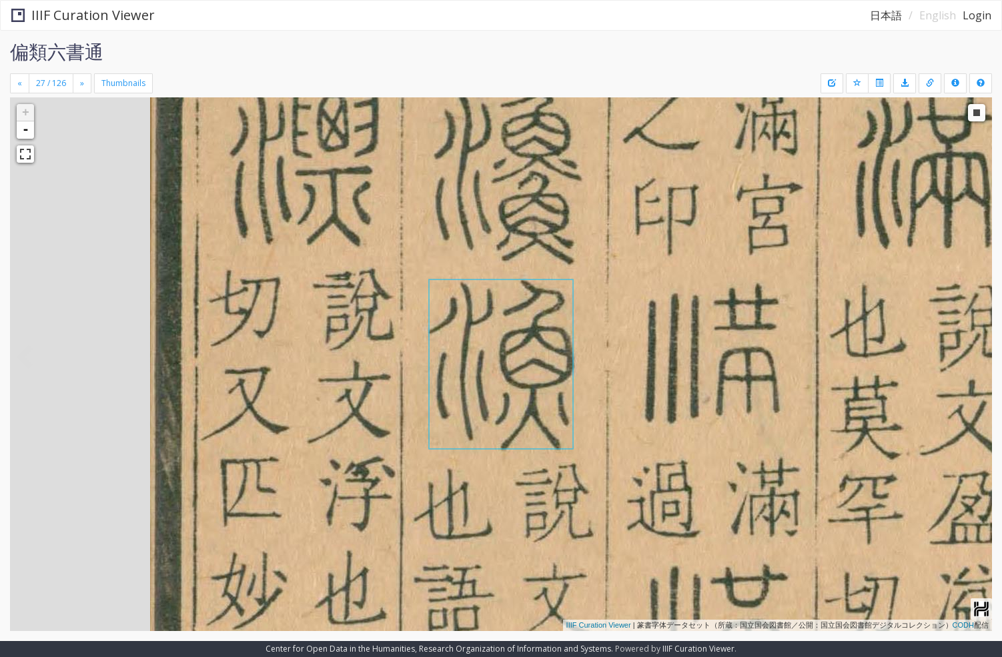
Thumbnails (123, 83)
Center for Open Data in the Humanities (340, 648)
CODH (963, 625)
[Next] (82, 83)
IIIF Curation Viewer (83, 15)
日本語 (886, 15)
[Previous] (19, 83)
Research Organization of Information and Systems (515, 648)
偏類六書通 (56, 51)
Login (977, 15)
